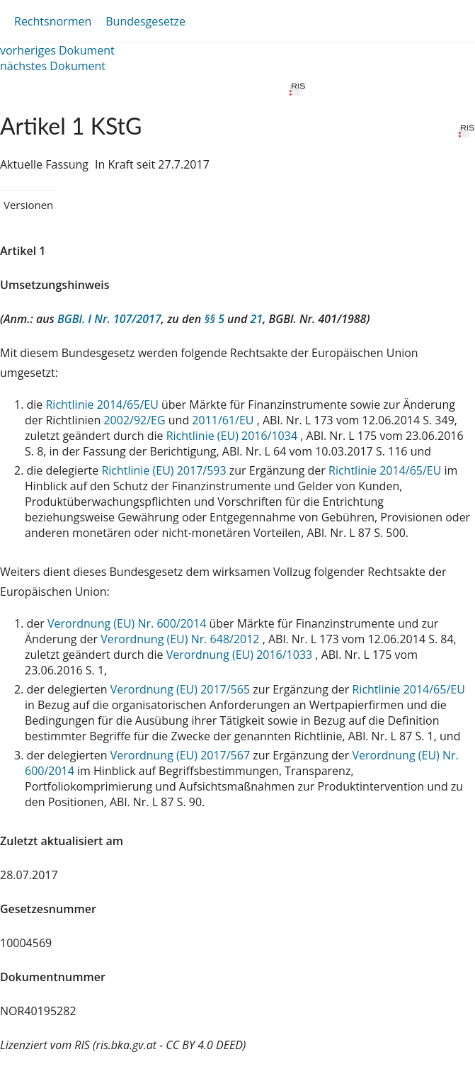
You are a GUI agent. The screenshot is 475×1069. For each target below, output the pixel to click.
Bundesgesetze (145, 21)
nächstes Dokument (52, 66)
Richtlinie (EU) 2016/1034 (233, 435)
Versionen (28, 205)
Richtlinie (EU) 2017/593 (165, 470)
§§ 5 (214, 319)
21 (257, 319)
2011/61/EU (224, 420)
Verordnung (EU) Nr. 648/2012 (181, 639)
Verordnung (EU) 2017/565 (181, 689)
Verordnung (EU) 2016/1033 (241, 654)
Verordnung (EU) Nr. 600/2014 (128, 623)
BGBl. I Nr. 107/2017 (109, 319)
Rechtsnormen (52, 21)
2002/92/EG (135, 420)
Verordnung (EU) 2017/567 (181, 755)
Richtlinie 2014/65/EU (103, 404)
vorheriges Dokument (57, 50)
